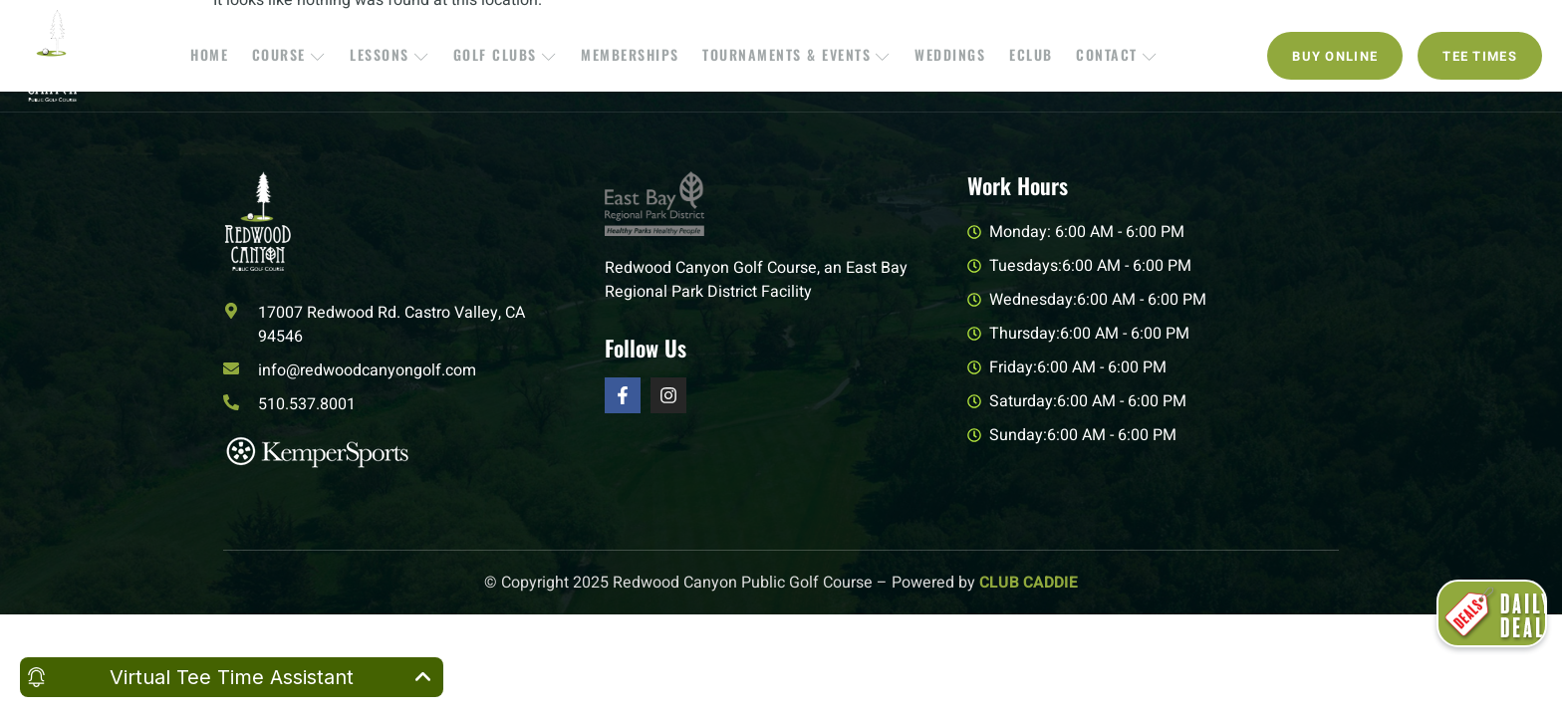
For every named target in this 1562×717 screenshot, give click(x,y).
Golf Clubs (510, 55)
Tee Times (1479, 56)
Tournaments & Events (795, 55)
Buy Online (1335, 56)
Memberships (632, 55)
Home (226, 55)
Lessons (398, 55)
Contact (1104, 55)
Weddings (945, 55)
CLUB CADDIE (1028, 583)
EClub (1022, 55)
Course (302, 55)
